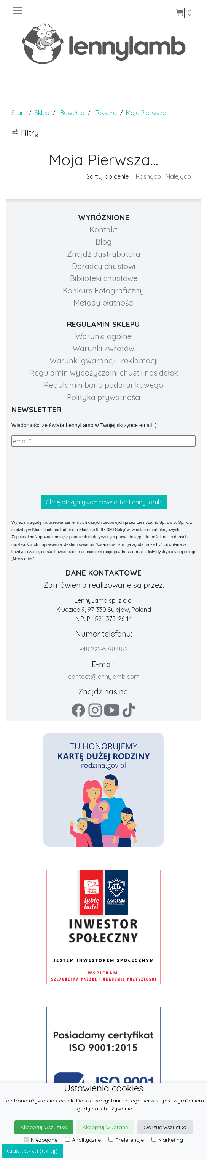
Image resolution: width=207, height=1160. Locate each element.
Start (18, 113)
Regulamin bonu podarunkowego (103, 385)
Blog (104, 241)
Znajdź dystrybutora (103, 254)
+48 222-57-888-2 (103, 649)
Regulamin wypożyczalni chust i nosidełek (103, 373)
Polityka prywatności (103, 397)
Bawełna (72, 113)
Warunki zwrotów (103, 348)
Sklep (42, 113)
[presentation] (69, 471)
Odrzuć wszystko (164, 1127)
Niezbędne (40, 1139)
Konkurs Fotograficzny (103, 290)
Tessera (106, 113)
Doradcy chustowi (103, 266)
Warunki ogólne (103, 336)
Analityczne (83, 1139)
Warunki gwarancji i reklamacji (103, 360)
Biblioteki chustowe (103, 278)
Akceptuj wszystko (44, 1127)
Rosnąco (148, 176)
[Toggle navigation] (58, 10)
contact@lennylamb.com (103, 676)
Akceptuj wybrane (105, 1127)
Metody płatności (103, 302)
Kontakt (103, 229)
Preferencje (126, 1139)
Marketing (167, 1139)
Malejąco (178, 176)
